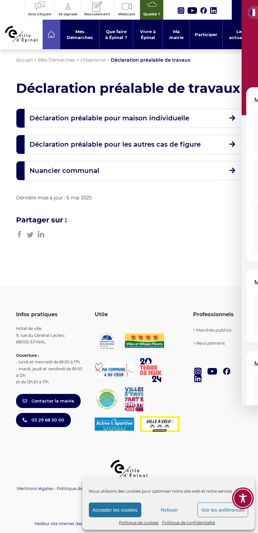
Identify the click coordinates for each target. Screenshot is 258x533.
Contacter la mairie (48, 400)
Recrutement (210, 343)
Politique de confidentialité (188, 522)
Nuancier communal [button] (64, 170)
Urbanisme (93, 60)
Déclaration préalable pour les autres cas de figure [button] (115, 144)
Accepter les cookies (115, 510)
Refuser (169, 510)
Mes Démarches (56, 60)
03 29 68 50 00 (43, 419)
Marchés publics (213, 330)
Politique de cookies (139, 522)
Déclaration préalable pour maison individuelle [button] (109, 118)
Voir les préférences (223, 510)
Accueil (24, 60)
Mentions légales (35, 488)
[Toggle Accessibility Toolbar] (243, 498)
